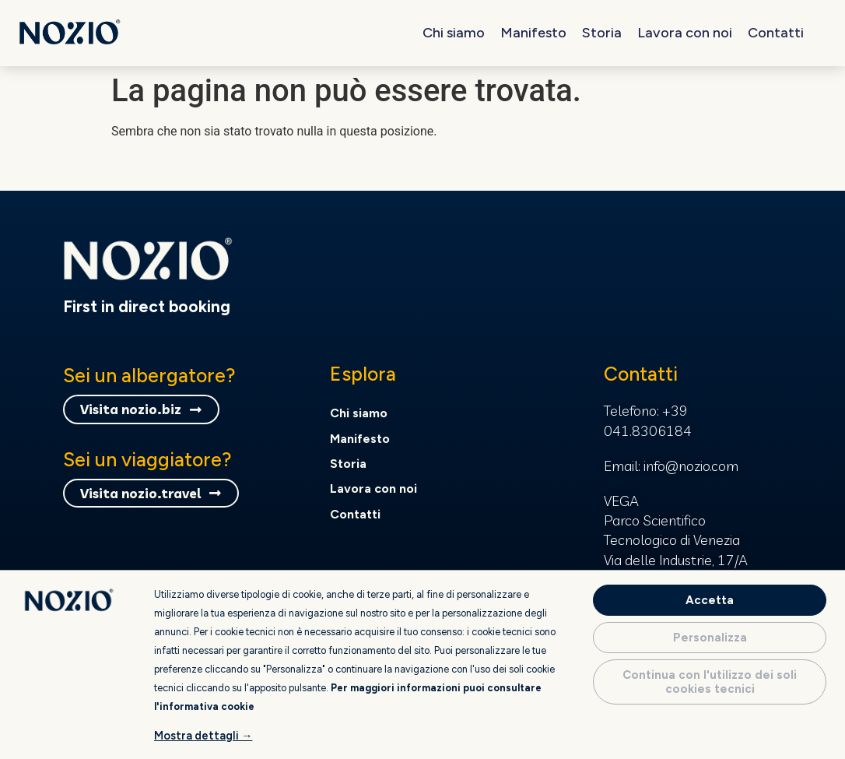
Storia (602, 32)
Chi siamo (453, 32)
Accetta (709, 600)
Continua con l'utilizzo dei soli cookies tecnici (709, 682)
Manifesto (533, 32)
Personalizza (710, 638)
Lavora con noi (684, 32)
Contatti (776, 32)
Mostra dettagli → (203, 736)
